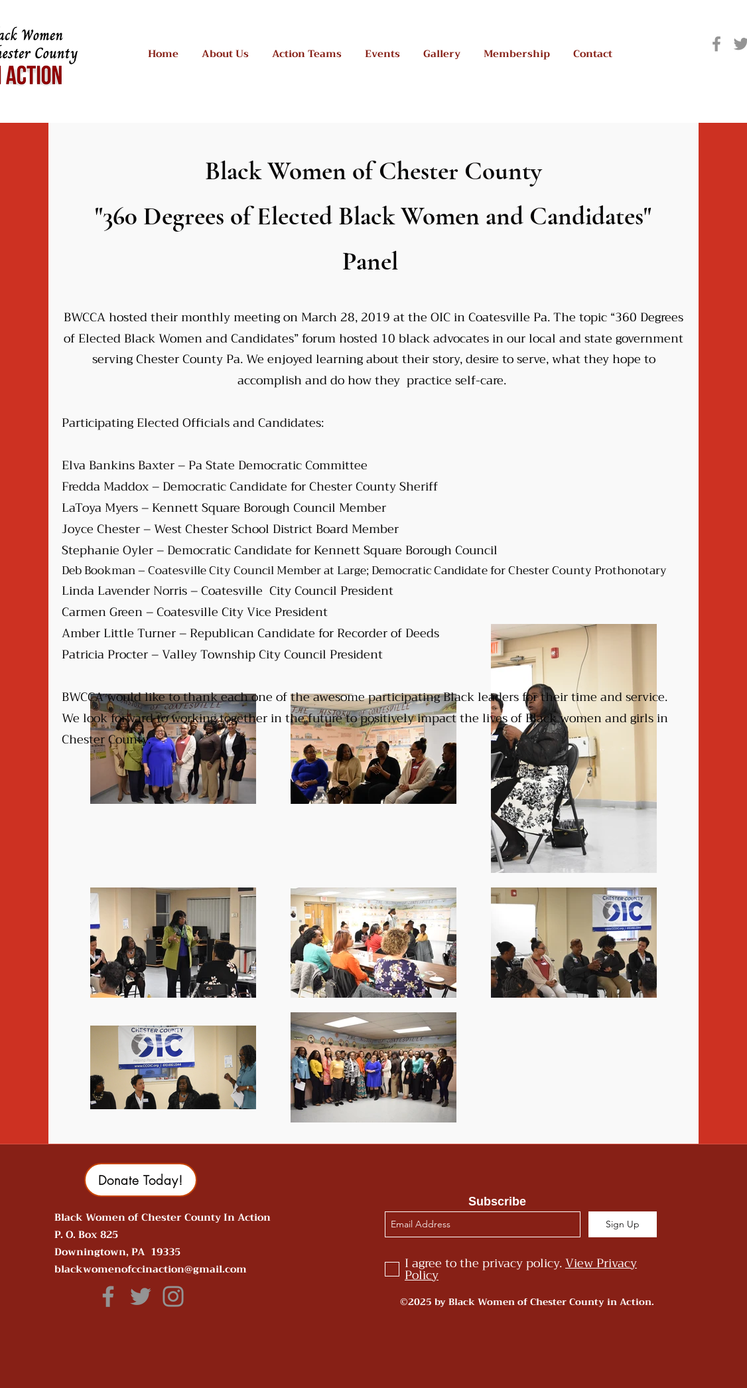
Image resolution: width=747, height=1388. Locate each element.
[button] (225, 54)
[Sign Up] (622, 1224)
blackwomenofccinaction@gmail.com (150, 1269)
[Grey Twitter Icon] (141, 1296)
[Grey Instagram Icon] (173, 1296)
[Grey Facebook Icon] (716, 44)
